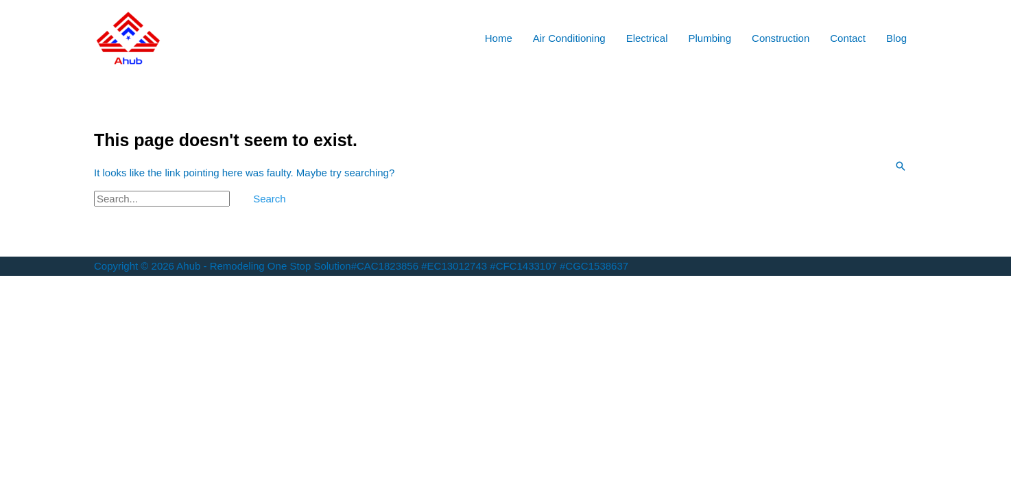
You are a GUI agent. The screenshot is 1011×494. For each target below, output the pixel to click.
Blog (896, 38)
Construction (780, 38)
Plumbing (710, 38)
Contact (848, 38)
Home (498, 38)
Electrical (647, 38)
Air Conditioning (569, 38)
